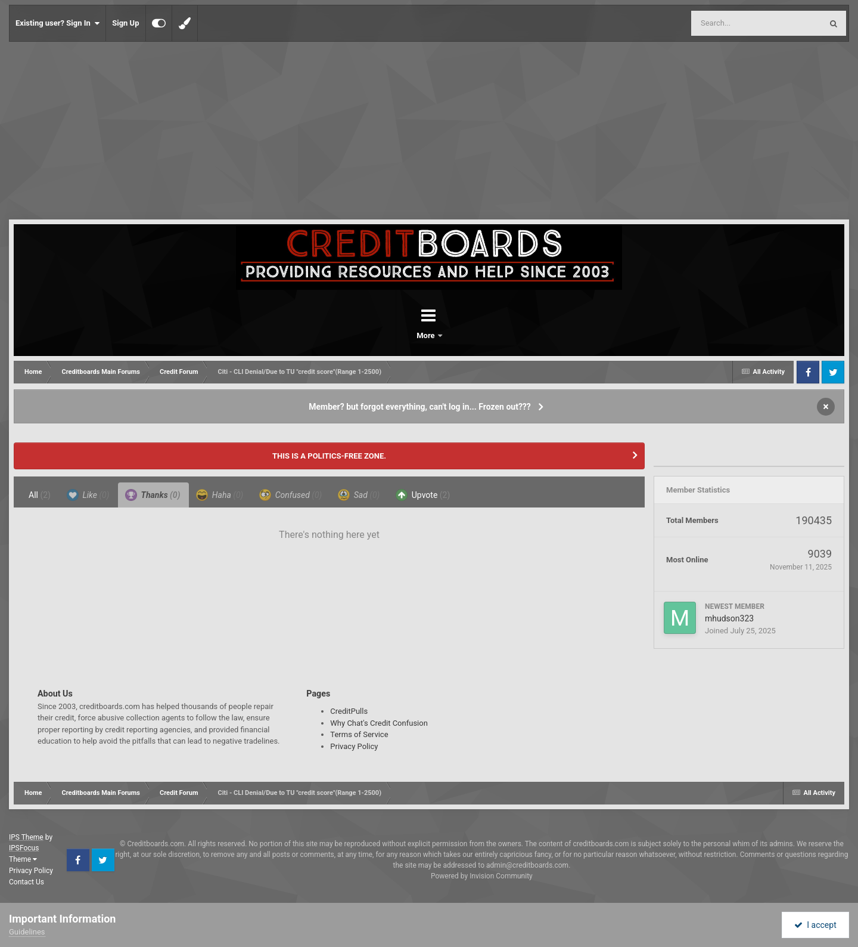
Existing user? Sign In (57, 23)
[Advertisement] (429, 131)
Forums (396, 335)
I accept (815, 925)
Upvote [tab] (423, 495)
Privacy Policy (354, 746)
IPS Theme (26, 837)
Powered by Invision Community (482, 876)
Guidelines (27, 931)
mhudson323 (729, 618)
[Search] (726, 23)
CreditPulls (349, 711)
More (460, 335)
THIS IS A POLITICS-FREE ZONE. (329, 455)
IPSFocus (24, 848)
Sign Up (125, 22)
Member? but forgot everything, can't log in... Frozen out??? (420, 406)
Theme (23, 859)
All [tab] (40, 495)
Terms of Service (359, 734)
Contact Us (26, 882)
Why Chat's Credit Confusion (379, 723)
